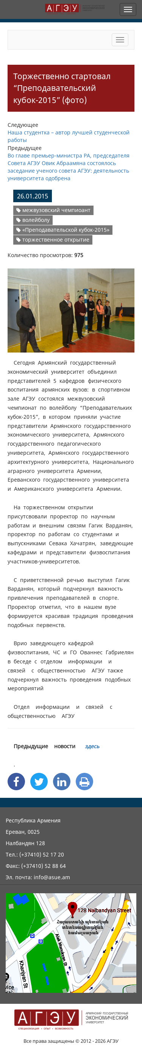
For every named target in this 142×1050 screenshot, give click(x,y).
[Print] (84, 781)
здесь (92, 746)
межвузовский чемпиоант (53, 210)
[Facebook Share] (16, 781)
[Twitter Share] (39, 781)
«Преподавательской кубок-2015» (62, 229)
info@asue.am (52, 877)
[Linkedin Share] (61, 781)
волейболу (33, 219)
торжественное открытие (52, 239)
